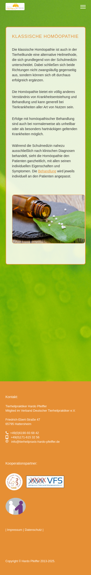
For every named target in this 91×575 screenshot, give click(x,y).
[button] (83, 6)
